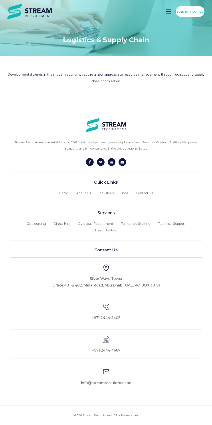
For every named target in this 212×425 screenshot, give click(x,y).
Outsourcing (36, 224)
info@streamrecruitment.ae (106, 383)
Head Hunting (106, 230)
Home (64, 193)
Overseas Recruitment (95, 224)
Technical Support (172, 224)
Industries (106, 193)
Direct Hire (61, 224)
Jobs (124, 193)
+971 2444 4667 (106, 350)
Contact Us (144, 193)
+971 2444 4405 (106, 318)
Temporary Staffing (136, 224)
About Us (83, 193)
